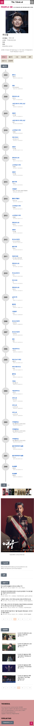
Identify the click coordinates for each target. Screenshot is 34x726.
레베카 (14, 113)
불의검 (14, 374)
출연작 (10, 57)
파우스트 (14, 398)
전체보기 (4, 57)
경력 (30, 57)
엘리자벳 (14, 181)
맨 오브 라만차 (16, 239)
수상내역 (23, 57)
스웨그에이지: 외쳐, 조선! (18, 103)
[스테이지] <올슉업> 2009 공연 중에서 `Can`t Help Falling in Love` (24, 677)
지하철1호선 (15, 422)
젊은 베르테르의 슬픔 (17, 446)
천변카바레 (15, 256)
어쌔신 (14, 381)
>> (29, 619)
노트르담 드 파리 (16, 130)
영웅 (13, 85)
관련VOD (10, 61)
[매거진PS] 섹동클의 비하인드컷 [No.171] (11, 586)
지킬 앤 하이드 (16, 348)
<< (3, 619)
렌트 (13, 339)
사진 (17, 57)
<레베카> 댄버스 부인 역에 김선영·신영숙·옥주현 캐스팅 (16, 599)
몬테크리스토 (15, 96)
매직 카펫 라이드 (16, 366)
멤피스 (14, 74)
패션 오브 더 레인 (16, 359)
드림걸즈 (14, 189)
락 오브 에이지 (16, 273)
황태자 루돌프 (15, 198)
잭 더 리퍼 (14, 280)
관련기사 (4, 61)
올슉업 (14, 304)
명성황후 (14, 466)
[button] (31, 492)
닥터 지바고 (15, 137)
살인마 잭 (14, 297)
